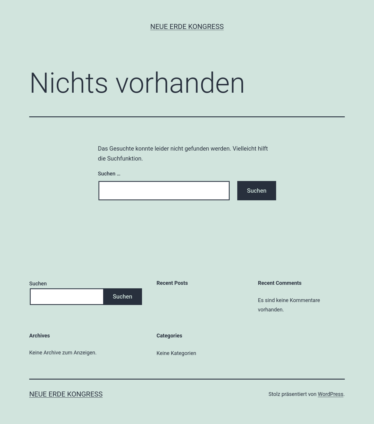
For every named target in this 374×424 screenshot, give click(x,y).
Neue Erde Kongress (187, 27)
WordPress (330, 394)
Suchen (38, 283)
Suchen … (109, 173)
